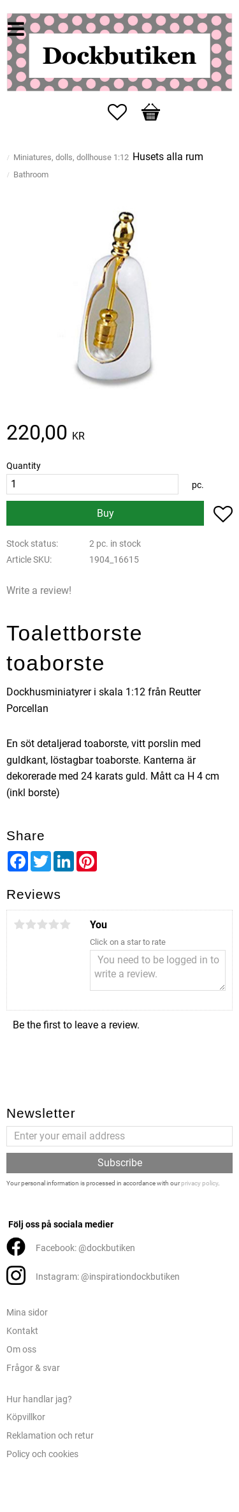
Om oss (21, 1349)
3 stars (42, 924)
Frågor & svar (33, 1368)
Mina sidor (27, 1312)
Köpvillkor (25, 1417)
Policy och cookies (42, 1454)
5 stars (65, 924)
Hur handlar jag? (39, 1399)
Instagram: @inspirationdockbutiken (108, 1276)
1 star (19, 924)
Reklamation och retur (50, 1435)
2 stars (30, 924)
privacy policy (199, 1183)
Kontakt (22, 1331)
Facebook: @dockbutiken (85, 1248)
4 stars (53, 924)
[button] (124, 112)
